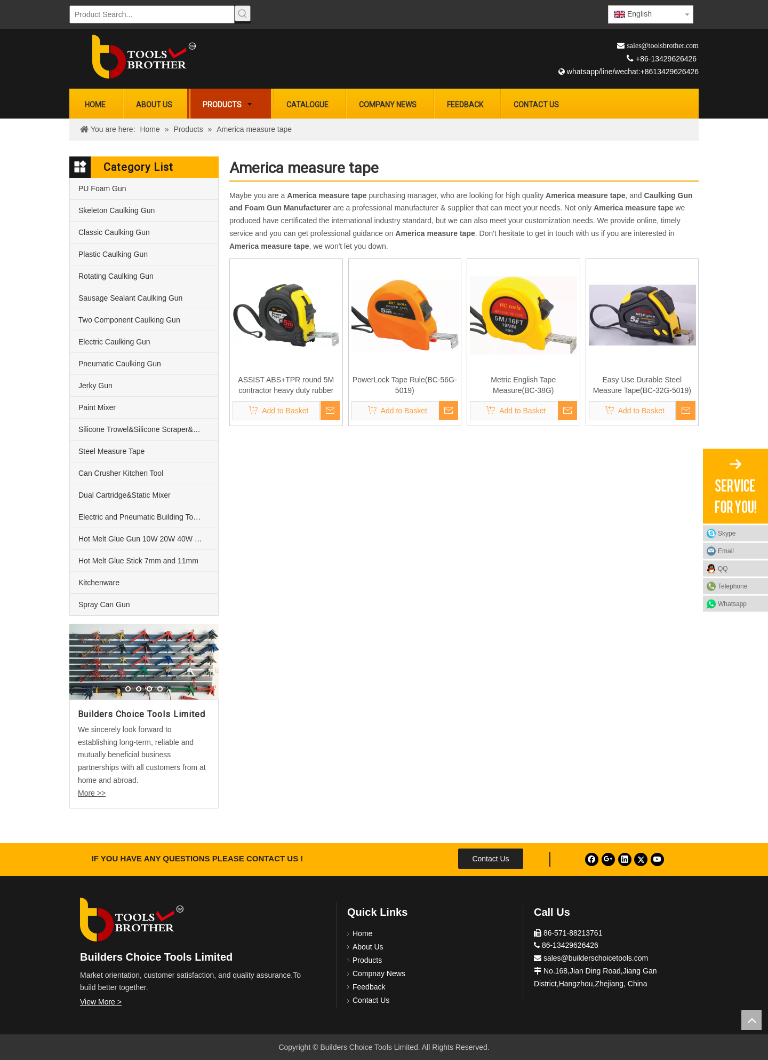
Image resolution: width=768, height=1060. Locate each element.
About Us (368, 947)
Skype (726, 533)
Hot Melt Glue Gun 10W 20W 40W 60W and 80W (148, 539)
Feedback (369, 987)
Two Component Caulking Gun (129, 320)
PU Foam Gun (102, 188)
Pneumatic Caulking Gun (119, 363)
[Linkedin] (624, 859)
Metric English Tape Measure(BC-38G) (523, 385)
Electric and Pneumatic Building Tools (140, 517)
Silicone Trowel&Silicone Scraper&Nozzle (147, 429)
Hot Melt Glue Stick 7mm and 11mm (138, 560)
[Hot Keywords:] (243, 13)
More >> (92, 793)
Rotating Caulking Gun (116, 276)
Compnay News (379, 973)
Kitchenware (98, 582)
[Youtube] (657, 859)
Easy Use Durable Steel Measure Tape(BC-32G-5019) (642, 385)
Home (362, 933)
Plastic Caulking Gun (113, 254)
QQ (723, 568)
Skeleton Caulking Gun (116, 210)
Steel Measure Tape (111, 451)
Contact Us (490, 858)
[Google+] (608, 859)
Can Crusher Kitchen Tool (120, 473)
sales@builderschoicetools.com (595, 958)
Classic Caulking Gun (114, 232)
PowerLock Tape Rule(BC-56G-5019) (405, 385)
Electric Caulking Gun (114, 341)
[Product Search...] (152, 14)
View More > (101, 1002)
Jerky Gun (95, 385)
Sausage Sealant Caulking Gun (130, 298)
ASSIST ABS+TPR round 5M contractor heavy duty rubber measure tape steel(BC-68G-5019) (286, 385)
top (751, 1020)
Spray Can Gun (104, 604)
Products (367, 960)
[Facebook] (591, 859)
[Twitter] (640, 859)
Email (726, 550)
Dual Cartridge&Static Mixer (124, 495)
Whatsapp (732, 603)
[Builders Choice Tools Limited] (144, 56)
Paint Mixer (97, 407)
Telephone (740, 586)
